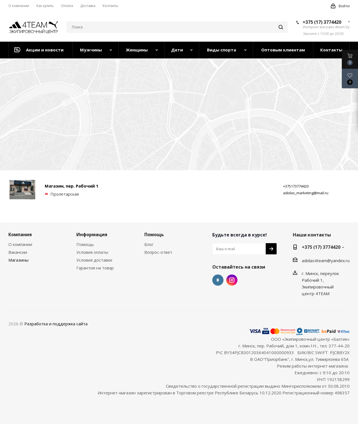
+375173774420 (295, 186)
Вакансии (17, 252)
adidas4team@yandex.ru (326, 260)
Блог (149, 244)
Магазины (18, 260)
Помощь (85, 244)
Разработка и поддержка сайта (56, 323)
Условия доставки (94, 260)
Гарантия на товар (95, 268)
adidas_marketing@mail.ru (305, 192)
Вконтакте (217, 280)
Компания (20, 234)
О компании (20, 244)
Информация (91, 234)
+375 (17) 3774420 (322, 22)
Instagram (231, 280)
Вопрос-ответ (158, 252)
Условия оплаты (92, 252)
